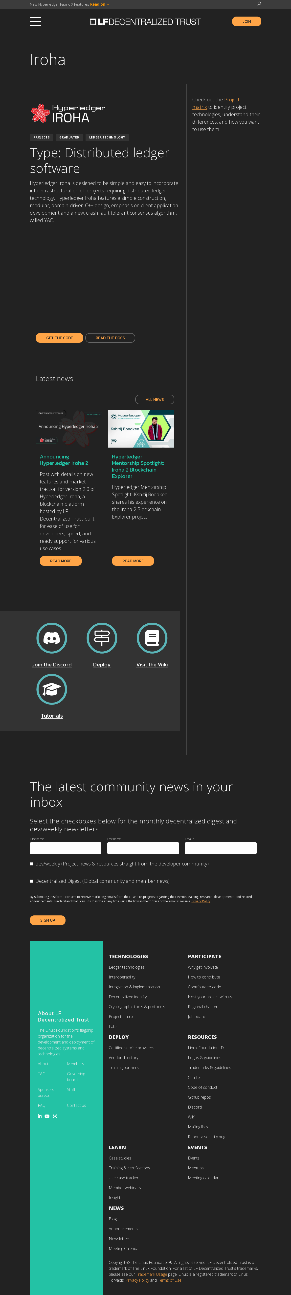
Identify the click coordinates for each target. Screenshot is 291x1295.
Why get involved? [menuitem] (203, 967)
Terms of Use (169, 1280)
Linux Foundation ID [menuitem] (206, 1047)
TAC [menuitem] (41, 1023)
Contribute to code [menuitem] (204, 987)
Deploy (102, 664)
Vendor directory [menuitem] (123, 1057)
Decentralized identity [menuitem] (128, 997)
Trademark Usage (151, 1274)
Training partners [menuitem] (124, 1067)
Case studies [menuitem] (120, 1158)
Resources (202, 1037)
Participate (204, 956)
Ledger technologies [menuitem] (127, 967)
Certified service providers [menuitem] (131, 1047)
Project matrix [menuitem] (121, 1016)
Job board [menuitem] (196, 1016)
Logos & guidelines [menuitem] (204, 1057)
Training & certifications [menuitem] (129, 1168)
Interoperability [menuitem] (122, 977)
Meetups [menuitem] (196, 1168)
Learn (117, 1147)
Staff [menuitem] (71, 1039)
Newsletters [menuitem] (119, 1238)
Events (197, 1147)
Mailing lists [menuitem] (198, 1127)
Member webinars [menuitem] (125, 1187)
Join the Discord (52, 664)
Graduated (69, 137)
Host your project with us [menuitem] (210, 997)
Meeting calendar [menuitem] (203, 1178)
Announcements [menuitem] (123, 1228)
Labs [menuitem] (113, 1026)
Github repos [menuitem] (199, 1097)
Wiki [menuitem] (191, 1117)
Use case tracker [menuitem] (123, 1178)
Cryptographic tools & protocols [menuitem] (137, 1006)
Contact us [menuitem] (76, 1055)
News (116, 1208)
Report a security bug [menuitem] (206, 1136)
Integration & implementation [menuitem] (134, 987)
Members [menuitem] (75, 1014)
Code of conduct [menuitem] (202, 1087)
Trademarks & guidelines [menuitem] (209, 1067)
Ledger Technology (107, 137)
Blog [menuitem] (113, 1219)
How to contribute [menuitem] (204, 977)
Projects (42, 137)
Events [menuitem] (194, 1158)
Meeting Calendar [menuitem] (124, 1248)
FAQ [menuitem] (41, 1055)
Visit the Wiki (152, 664)
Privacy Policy (201, 901)
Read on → (100, 4)
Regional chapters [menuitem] (204, 1006)
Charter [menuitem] (194, 1077)
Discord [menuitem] (195, 1107)
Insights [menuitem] (115, 1197)
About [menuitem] (43, 1014)
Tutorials (52, 716)
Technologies (128, 956)
